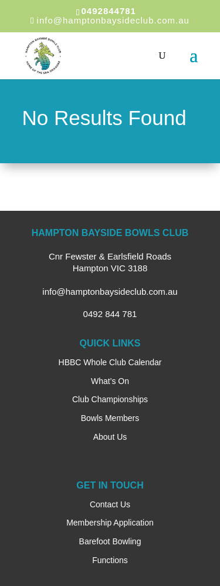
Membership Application (110, 522)
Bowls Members (110, 418)
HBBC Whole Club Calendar (110, 362)
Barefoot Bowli (105, 541)
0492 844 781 (110, 314)
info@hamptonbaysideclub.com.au (109, 292)
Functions (110, 560)
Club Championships (110, 399)
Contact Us (110, 504)
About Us (110, 437)
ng (136, 541)
